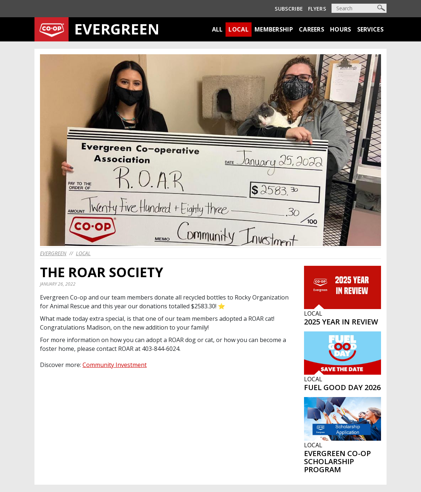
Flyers (317, 8)
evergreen (53, 253)
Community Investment (115, 365)
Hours (340, 29)
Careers (311, 29)
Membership (274, 29)
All (217, 29)
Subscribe (289, 8)
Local (238, 29)
